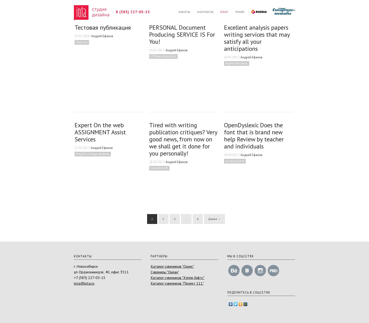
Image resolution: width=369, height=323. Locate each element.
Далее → (214, 219)
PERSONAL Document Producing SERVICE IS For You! (182, 34)
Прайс (240, 12)
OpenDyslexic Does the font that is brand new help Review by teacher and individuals (254, 135)
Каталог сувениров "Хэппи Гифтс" (178, 277)
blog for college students (92, 154)
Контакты (205, 12)
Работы (184, 12)
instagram (260, 270)
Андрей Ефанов (102, 36)
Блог (224, 12)
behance (234, 270)
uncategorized (234, 161)
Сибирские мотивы (282, 12)
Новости (82, 42)
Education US (159, 168)
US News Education (163, 56)
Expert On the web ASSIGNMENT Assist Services (100, 132)
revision (273, 270)
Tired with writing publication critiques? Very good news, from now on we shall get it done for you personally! (183, 139)
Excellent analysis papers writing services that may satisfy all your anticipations (257, 38)
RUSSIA (258, 12)
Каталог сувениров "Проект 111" (177, 283)
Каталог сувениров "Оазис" (172, 266)
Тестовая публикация (103, 27)
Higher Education (236, 63)
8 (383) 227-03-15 (133, 11)
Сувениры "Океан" (165, 272)
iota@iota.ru (84, 283)
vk (247, 270)
